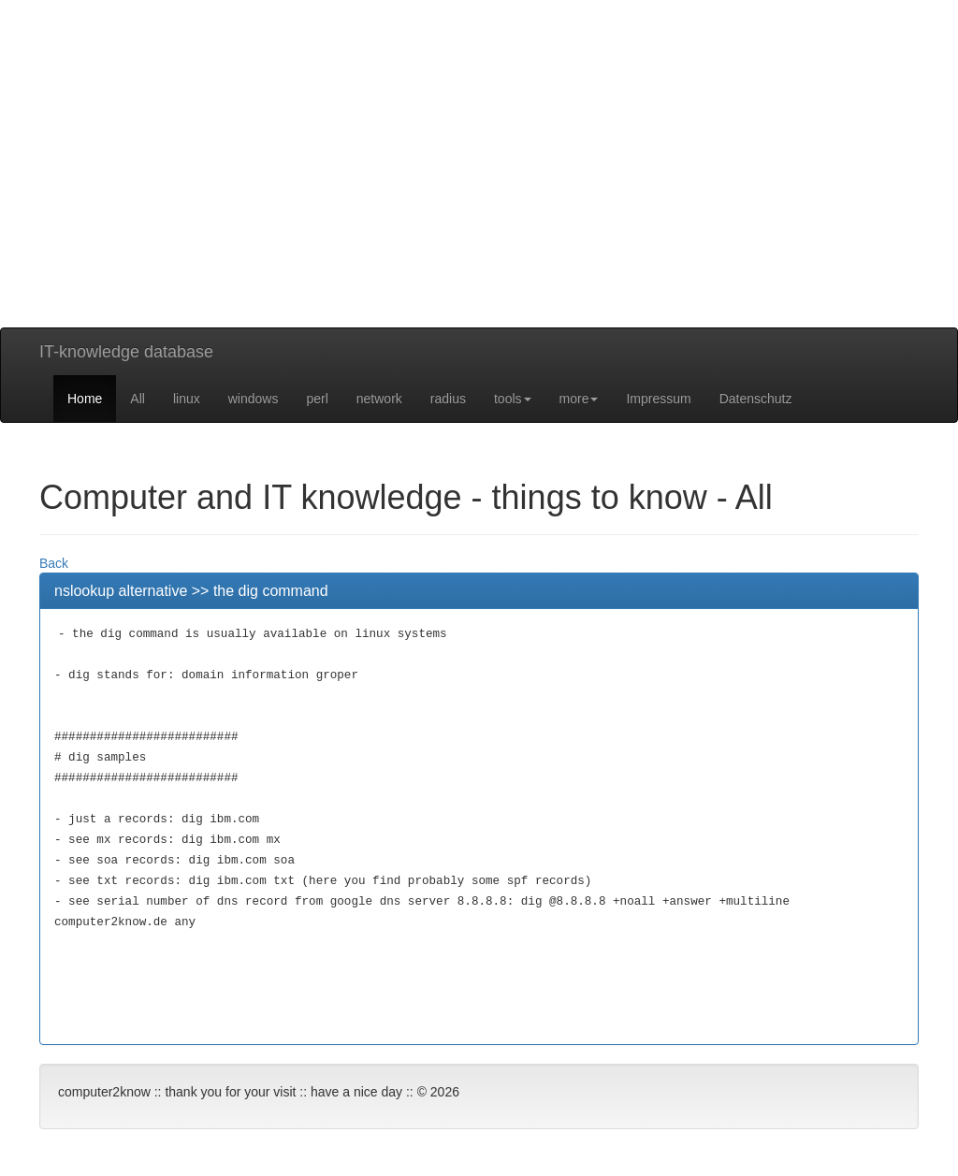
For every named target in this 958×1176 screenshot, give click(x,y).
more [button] (579, 398)
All (137, 398)
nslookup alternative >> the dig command (191, 591)
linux (186, 398)
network (379, 398)
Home (84, 398)
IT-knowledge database (126, 351)
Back (53, 563)
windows (253, 398)
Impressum (658, 398)
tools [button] (512, 398)
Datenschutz (755, 398)
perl (316, 398)
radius (448, 398)
